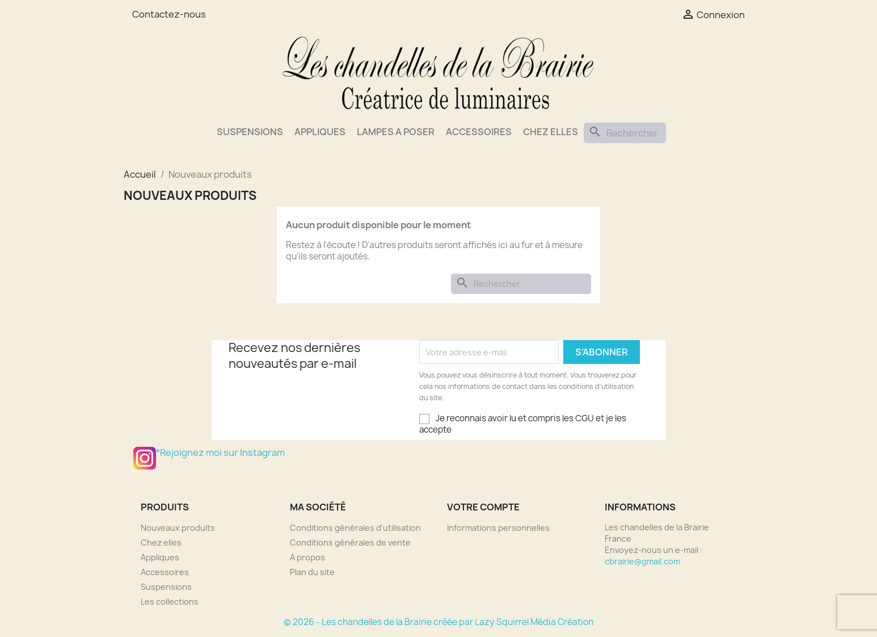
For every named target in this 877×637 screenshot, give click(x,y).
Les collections (170, 601)
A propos (307, 557)
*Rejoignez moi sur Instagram (144, 458)
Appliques (319, 131)
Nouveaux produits (178, 527)
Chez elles (550, 131)
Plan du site (312, 572)
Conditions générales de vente (350, 542)
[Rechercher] (625, 133)
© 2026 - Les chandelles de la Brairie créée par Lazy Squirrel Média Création (438, 622)
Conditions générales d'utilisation (355, 527)
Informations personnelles (498, 527)
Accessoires (479, 131)
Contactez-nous (169, 14)
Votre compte (483, 507)
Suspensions (250, 131)
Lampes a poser (396, 131)
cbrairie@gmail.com (642, 561)
